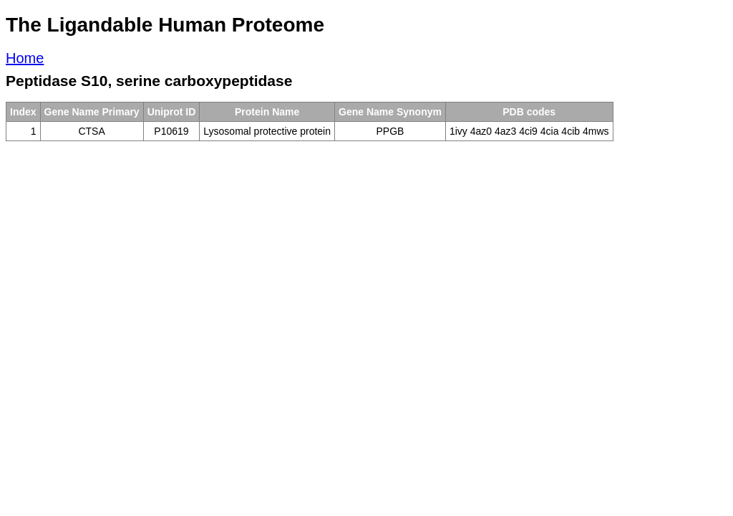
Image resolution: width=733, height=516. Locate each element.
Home (25, 58)
